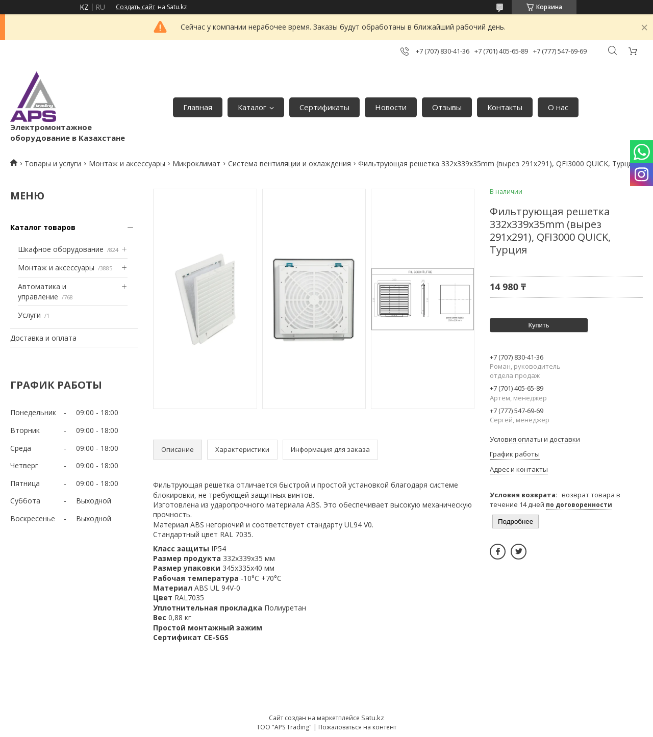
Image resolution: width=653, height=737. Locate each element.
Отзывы (447, 107)
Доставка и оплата (43, 338)
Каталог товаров (43, 227)
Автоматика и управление (42, 291)
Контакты (504, 107)
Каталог (252, 107)
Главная (197, 107)
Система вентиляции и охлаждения (289, 163)
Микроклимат (196, 163)
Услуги (29, 315)
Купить (538, 325)
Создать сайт (135, 7)
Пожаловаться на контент (357, 727)
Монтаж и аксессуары (127, 163)
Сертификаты (324, 107)
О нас (558, 107)
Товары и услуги (52, 163)
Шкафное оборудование (61, 249)
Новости (391, 107)
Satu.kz (372, 717)
